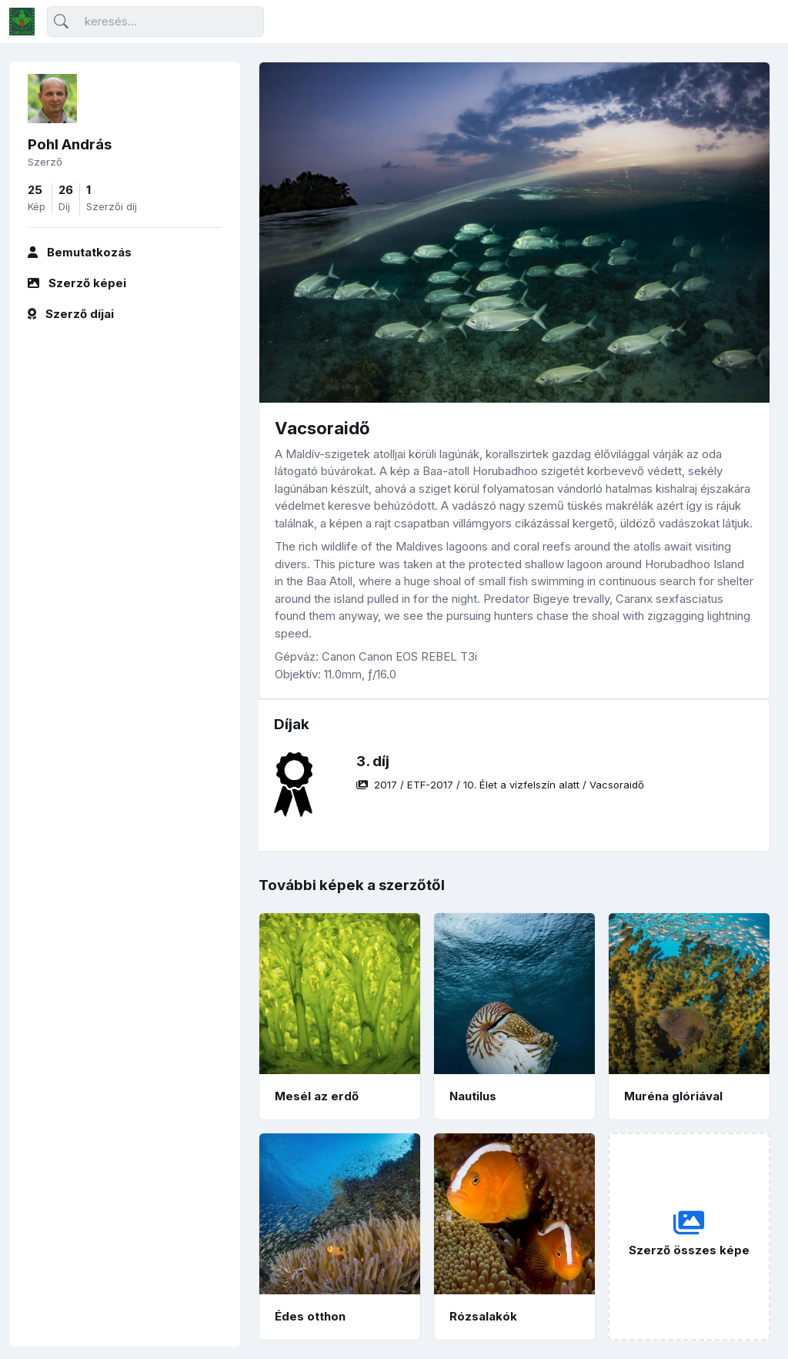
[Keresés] (155, 22)
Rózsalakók (483, 1316)
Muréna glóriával (673, 1096)
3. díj (372, 761)
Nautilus (472, 1096)
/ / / (500, 784)
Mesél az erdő (317, 1096)
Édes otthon (310, 1316)
